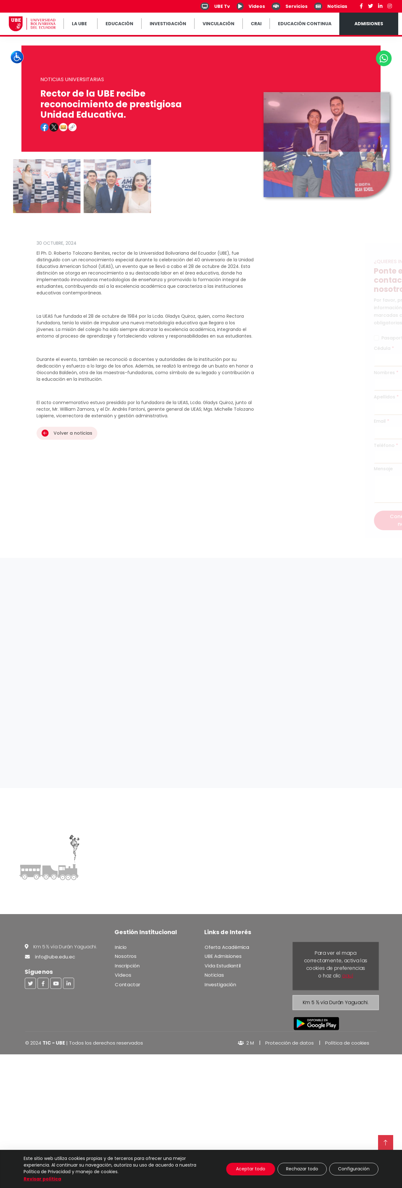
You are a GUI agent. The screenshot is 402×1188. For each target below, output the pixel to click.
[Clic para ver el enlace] (72, 144)
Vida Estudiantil (222, 965)
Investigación (220, 984)
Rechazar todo (302, 1169)
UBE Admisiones (223, 955)
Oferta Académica (226, 946)
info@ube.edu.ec (49, 956)
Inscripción (126, 965)
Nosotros (125, 955)
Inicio (120, 946)
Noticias (213, 974)
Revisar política (42, 1179)
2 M (246, 1043)
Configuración (354, 1169)
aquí (347, 975)
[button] (44, 144)
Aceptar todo (250, 1169)
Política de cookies (347, 1043)
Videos (122, 974)
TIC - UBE (54, 1043)
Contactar (127, 984)
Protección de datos (289, 1043)
